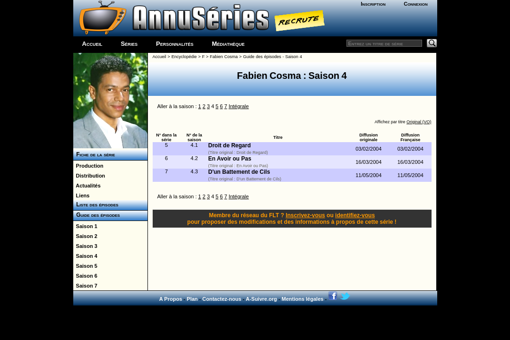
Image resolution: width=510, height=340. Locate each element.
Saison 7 (85, 286)
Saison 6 (85, 276)
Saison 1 (85, 226)
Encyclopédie (184, 56)
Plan (192, 299)
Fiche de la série (94, 154)
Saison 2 (85, 236)
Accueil (92, 43)
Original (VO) (419, 121)
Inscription (373, 4)
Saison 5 (85, 266)
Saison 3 (85, 246)
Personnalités (174, 43)
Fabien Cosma (224, 56)
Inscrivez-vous (305, 215)
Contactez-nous (222, 299)
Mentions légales (303, 299)
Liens (81, 195)
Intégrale (239, 106)
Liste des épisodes (96, 204)
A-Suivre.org (261, 299)
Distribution (89, 175)
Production (88, 166)
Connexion (416, 4)
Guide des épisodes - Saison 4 (272, 56)
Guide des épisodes (96, 215)
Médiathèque (228, 43)
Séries (129, 43)
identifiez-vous (355, 215)
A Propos (170, 299)
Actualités (87, 185)
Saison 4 (85, 256)
